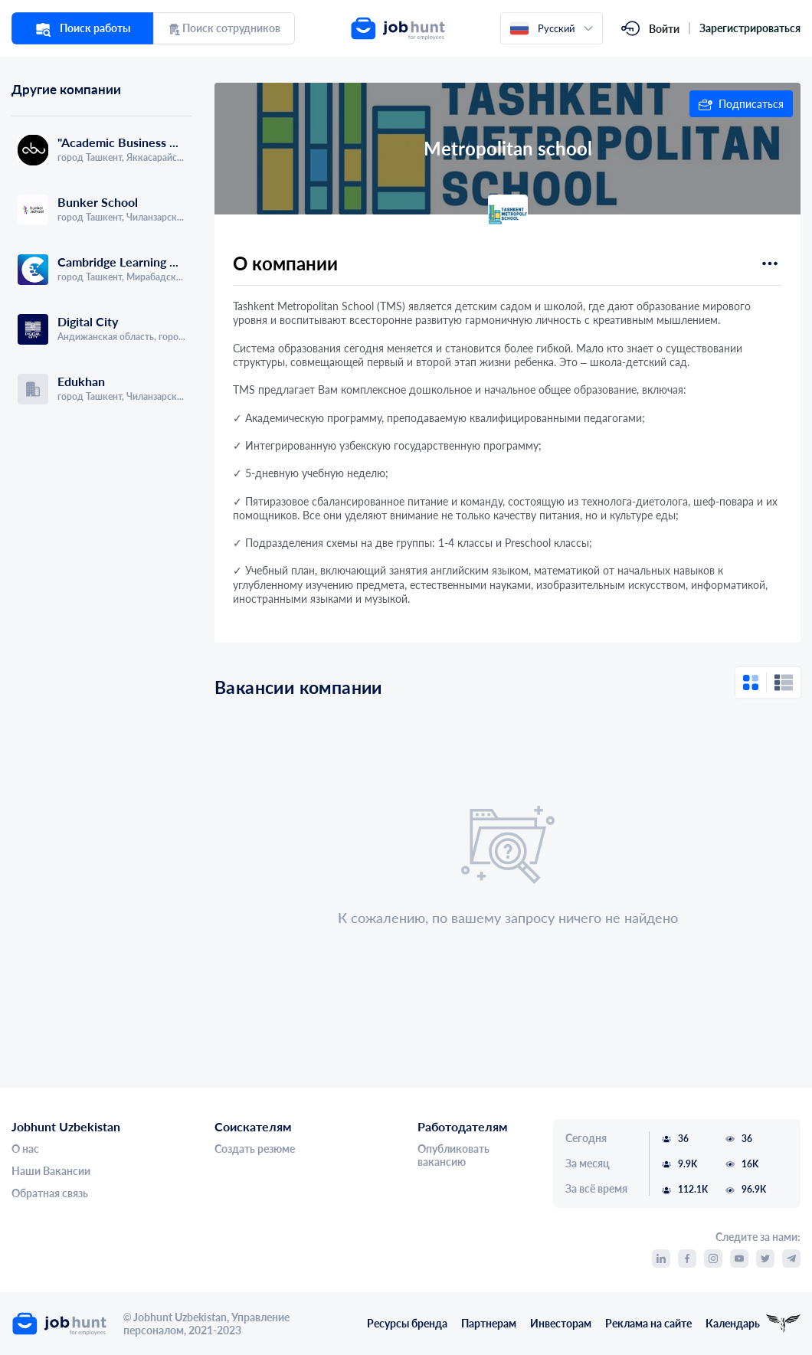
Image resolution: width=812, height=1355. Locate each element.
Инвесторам (560, 1323)
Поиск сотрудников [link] (224, 28)
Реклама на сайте (648, 1323)
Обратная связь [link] (49, 1193)
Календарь (733, 1323)
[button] (741, 103)
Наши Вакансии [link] (50, 1171)
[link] (440, 28)
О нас (25, 1149)
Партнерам (488, 1323)
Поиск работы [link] (82, 27)
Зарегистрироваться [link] (750, 27)
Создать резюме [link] (254, 1149)
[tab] (56, 107)
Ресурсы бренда (407, 1323)
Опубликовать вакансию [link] (453, 1155)
